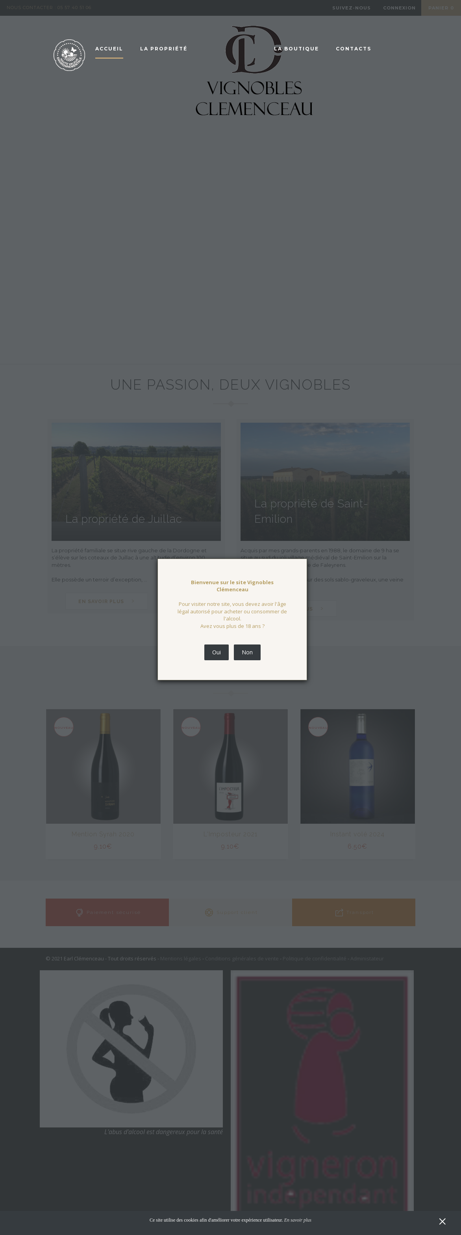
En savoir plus (297, 1220)
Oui (216, 652)
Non (247, 652)
